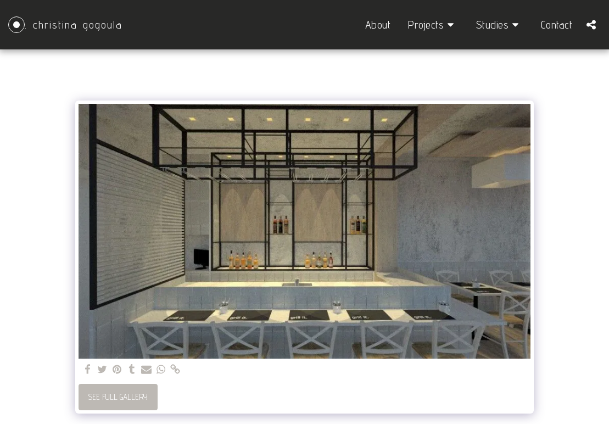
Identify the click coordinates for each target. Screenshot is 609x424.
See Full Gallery (118, 397)
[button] (433, 25)
